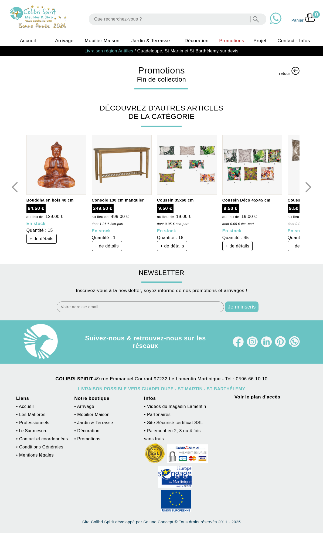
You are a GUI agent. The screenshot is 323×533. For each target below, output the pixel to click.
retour (289, 71)
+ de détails (41, 238)
